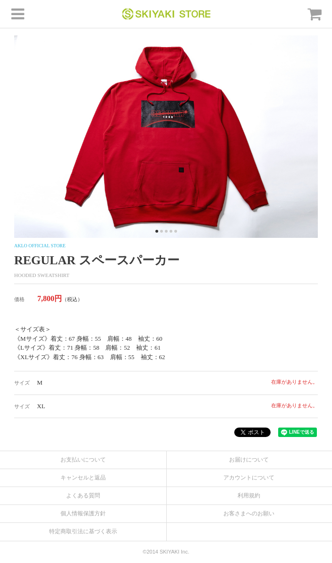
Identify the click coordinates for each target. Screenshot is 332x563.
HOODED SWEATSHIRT (41, 275)
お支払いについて (83, 459)
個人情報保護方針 (83, 513)
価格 (19, 299)
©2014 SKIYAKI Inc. (166, 552)
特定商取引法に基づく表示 (83, 531)
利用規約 (249, 495)
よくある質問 (83, 495)
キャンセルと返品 (83, 477)
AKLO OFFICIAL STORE (40, 245)
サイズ (22, 383)
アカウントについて (248, 477)
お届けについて (249, 459)
